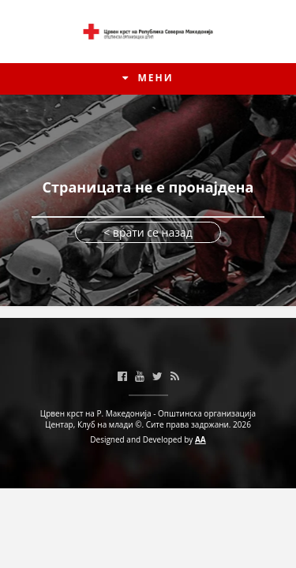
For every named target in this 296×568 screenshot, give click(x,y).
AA (200, 439)
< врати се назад (148, 232)
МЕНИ (147, 77)
